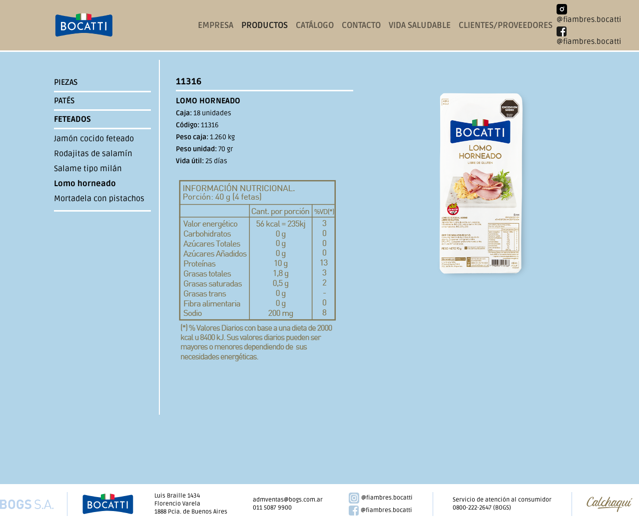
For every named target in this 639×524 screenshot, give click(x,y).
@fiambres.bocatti (381, 498)
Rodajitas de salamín (93, 154)
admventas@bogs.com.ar (288, 500)
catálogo (315, 25)
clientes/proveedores (506, 25)
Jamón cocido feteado (94, 139)
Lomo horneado (85, 184)
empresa (215, 25)
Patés (64, 101)
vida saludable (420, 25)
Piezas (65, 82)
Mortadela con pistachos (99, 199)
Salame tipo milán (88, 169)
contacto (361, 25)
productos (264, 25)
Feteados (72, 119)
